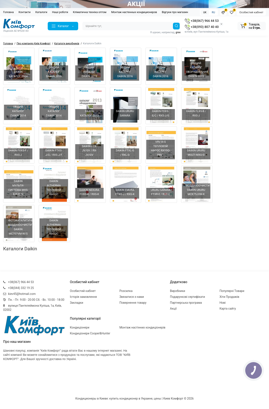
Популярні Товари (231, 291)
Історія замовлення (83, 296)
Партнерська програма (186, 302)
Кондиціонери (80, 327)
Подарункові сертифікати (187, 296)
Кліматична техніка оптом (89, 12)
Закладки (76, 302)
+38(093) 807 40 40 (202, 27)
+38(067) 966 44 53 (202, 21)
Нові (222, 302)
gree (178, 32)
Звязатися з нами (131, 296)
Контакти (24, 12)
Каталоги (41, 12)
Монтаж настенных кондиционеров (134, 12)
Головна (8, 12)
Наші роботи (60, 12)
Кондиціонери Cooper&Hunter (90, 333)
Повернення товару (132, 302)
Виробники (177, 291)
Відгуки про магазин (175, 12)
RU (213, 12)
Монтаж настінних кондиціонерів (142, 327)
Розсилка (126, 291)
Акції (173, 308)
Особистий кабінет (251, 12)
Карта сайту (227, 308)
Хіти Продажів (229, 296)
